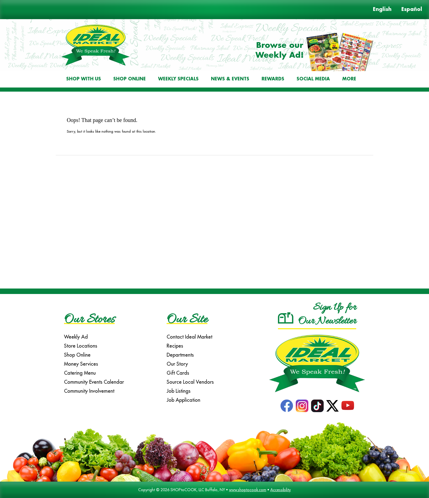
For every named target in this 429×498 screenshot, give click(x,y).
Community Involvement (89, 391)
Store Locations (80, 346)
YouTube (347, 406)
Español (411, 9)
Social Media (313, 79)
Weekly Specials (178, 79)
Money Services (81, 364)
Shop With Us (83, 79)
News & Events (230, 79)
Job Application (183, 400)
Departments (180, 355)
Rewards (273, 79)
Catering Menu (80, 373)
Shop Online (129, 79)
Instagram (302, 406)
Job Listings (178, 391)
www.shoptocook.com (247, 489)
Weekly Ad (76, 337)
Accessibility (280, 489)
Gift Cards (178, 373)
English (382, 9)
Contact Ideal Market (189, 337)
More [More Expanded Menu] (349, 79)
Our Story (177, 364)
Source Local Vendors (190, 382)
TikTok (317, 406)
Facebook (286, 406)
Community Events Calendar (94, 382)
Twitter (332, 406)
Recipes (175, 346)
